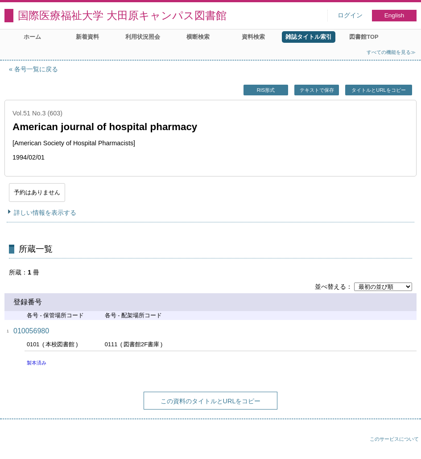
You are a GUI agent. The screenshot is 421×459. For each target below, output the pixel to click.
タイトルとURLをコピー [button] (378, 90)
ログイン (350, 15)
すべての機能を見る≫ (391, 52)
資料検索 (253, 36)
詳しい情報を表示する (45, 212)
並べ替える (330, 286)
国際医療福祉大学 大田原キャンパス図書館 (122, 15)
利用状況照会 (142, 36)
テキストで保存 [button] (317, 90)
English (394, 15)
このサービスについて (394, 439)
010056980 (31, 331)
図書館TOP (363, 36)
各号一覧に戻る (36, 69)
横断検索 (198, 36)
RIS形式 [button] (266, 90)
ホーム (32, 36)
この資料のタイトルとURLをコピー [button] (211, 401)
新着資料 (87, 36)
